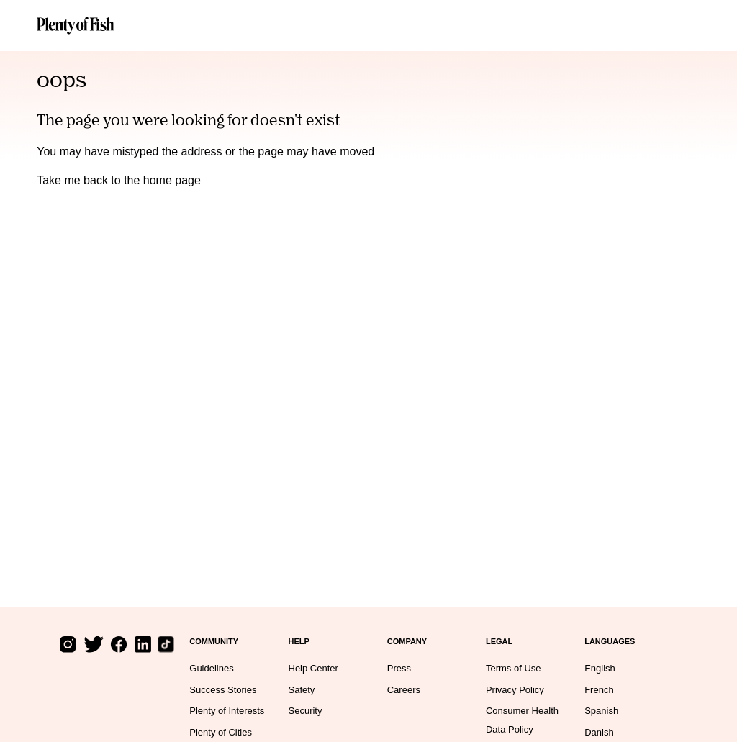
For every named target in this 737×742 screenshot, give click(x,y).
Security (305, 710)
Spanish (601, 710)
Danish (598, 732)
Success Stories (222, 689)
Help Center (313, 668)
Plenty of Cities (220, 732)
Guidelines (211, 668)
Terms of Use (513, 668)
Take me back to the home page (119, 180)
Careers (403, 689)
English (599, 668)
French (598, 689)
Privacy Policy (515, 689)
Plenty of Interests (226, 710)
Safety (302, 689)
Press (399, 668)
